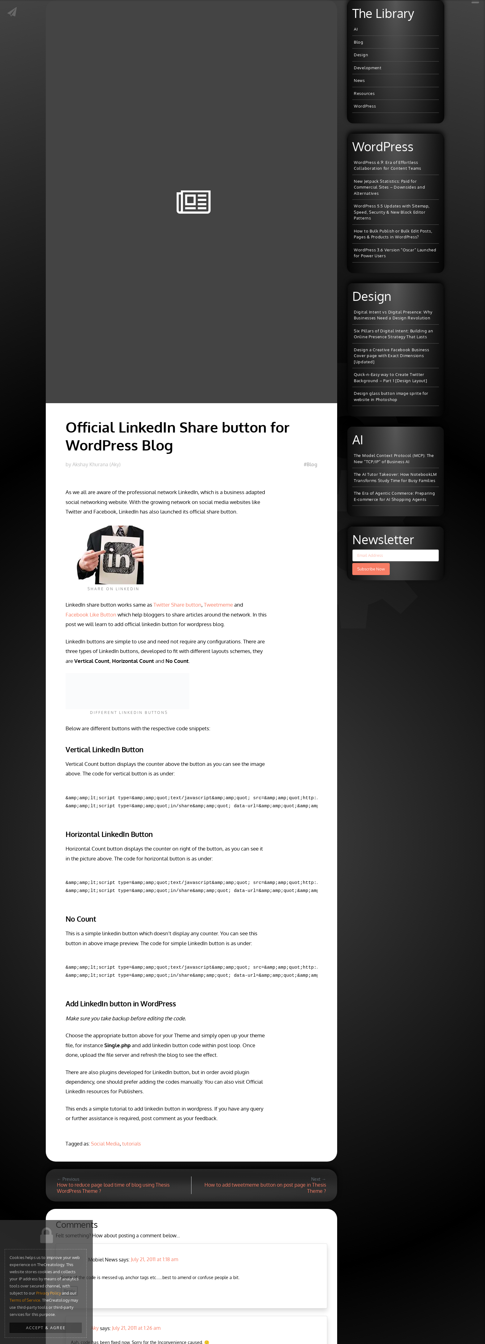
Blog (358, 42)
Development (368, 67)
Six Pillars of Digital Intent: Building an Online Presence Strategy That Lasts (393, 333)
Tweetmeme (218, 604)
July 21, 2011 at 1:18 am (154, 1259)
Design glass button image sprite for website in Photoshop (391, 396)
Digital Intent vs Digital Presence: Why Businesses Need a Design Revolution (393, 315)
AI (356, 29)
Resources (364, 93)
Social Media (105, 1144)
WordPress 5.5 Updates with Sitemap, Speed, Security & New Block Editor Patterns (392, 211)
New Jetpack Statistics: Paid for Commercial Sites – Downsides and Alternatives (389, 187)
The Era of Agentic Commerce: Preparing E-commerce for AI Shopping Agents (394, 496)
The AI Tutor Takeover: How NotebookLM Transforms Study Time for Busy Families (395, 477)
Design (361, 54)
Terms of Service (25, 1300)
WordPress (365, 106)
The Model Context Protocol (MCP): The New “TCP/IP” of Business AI (394, 458)
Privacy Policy (48, 1293)
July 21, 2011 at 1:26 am (136, 1328)
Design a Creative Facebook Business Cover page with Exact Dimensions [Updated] (391, 355)
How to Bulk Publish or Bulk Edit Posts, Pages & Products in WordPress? (393, 234)
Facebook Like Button (91, 614)
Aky (95, 1328)
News (359, 80)
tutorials (131, 1144)
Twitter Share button (177, 604)
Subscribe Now (371, 568)
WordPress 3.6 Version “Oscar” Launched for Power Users (395, 252)
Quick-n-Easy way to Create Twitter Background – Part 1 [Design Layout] (390, 377)
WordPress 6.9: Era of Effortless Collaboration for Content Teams (387, 165)
